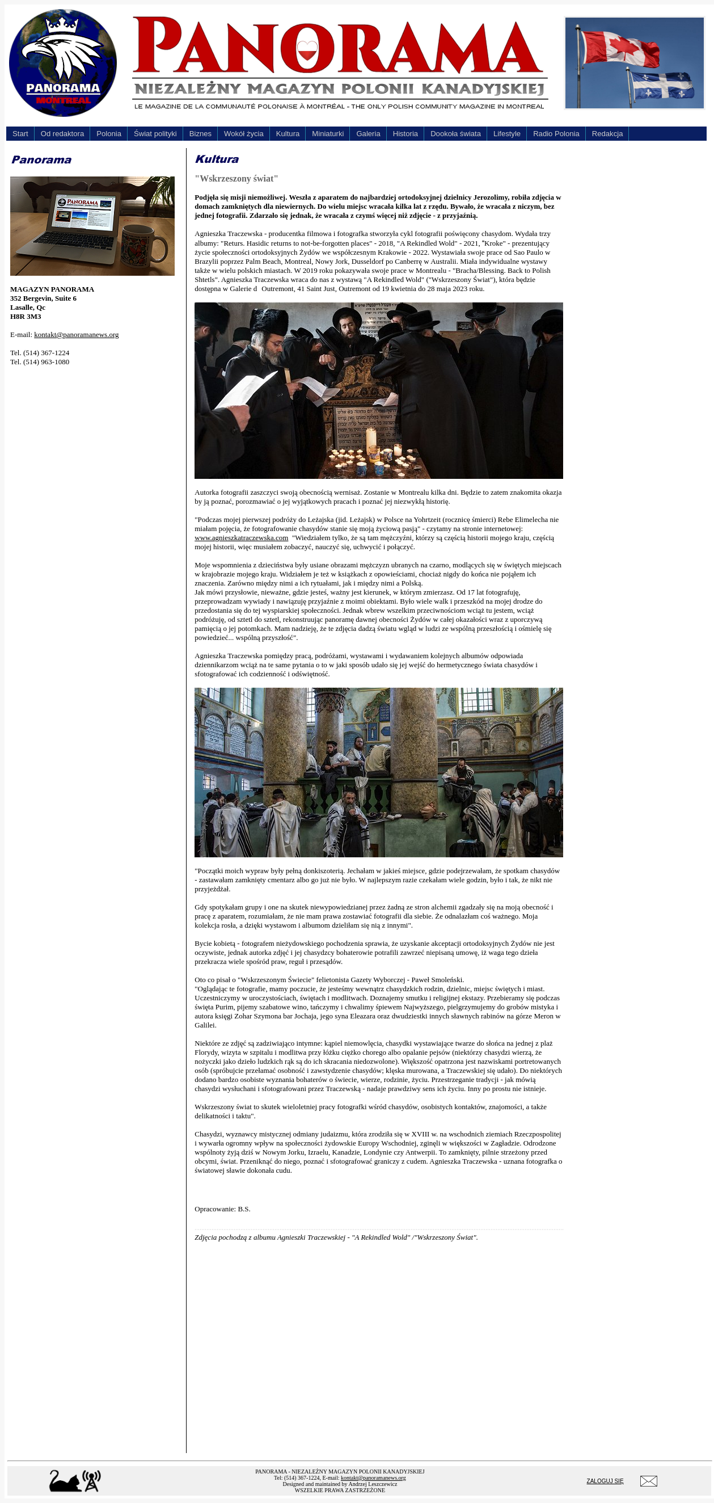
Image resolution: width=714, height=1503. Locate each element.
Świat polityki (155, 133)
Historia (405, 133)
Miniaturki (328, 133)
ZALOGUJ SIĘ (605, 1481)
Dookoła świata (455, 133)
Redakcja (607, 133)
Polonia (108, 133)
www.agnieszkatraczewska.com (241, 537)
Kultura (288, 133)
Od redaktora (63, 133)
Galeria (368, 133)
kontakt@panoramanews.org (76, 334)
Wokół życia (244, 133)
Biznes (200, 133)
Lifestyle (507, 133)
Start (20, 133)
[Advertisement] (95, 446)
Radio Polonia (556, 133)
